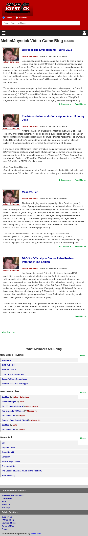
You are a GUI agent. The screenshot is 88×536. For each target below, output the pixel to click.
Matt (15, 425)
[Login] (85, 34)
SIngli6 (21, 415)
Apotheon (6, 360)
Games (9, 18)
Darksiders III (8, 452)
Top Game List (8, 415)
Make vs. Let (30, 192)
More (82, 356)
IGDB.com (36, 533)
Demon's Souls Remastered (14, 379)
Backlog (5, 397)
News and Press (9, 523)
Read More (80, 104)
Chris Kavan (32, 406)
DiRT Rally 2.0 (8, 365)
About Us (6, 504)
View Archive (8, 332)
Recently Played (9, 401)
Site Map (6, 507)
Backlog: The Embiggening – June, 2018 (47, 49)
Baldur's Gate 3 (9, 369)
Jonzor (21, 429)
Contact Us (7, 498)
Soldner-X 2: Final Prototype (15, 383)
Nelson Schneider (11, 62)
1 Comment (64, 104)
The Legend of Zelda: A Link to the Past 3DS (22, 471)
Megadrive (32, 411)
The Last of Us (8, 466)
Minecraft (6, 457)
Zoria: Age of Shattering (13, 374)
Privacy (5, 529)
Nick (22, 401)
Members (23, 18)
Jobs (4, 501)
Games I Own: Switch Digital (15, 420)
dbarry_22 (36, 420)
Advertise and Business (13, 495)
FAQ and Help (8, 520)
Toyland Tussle (8, 447)
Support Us (7, 517)
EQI (3, 443)
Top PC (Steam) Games (12, 406)
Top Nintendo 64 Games (13, 411)
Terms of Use (8, 526)
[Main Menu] (3, 34)
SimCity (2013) (8, 475)
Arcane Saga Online (11, 461)
